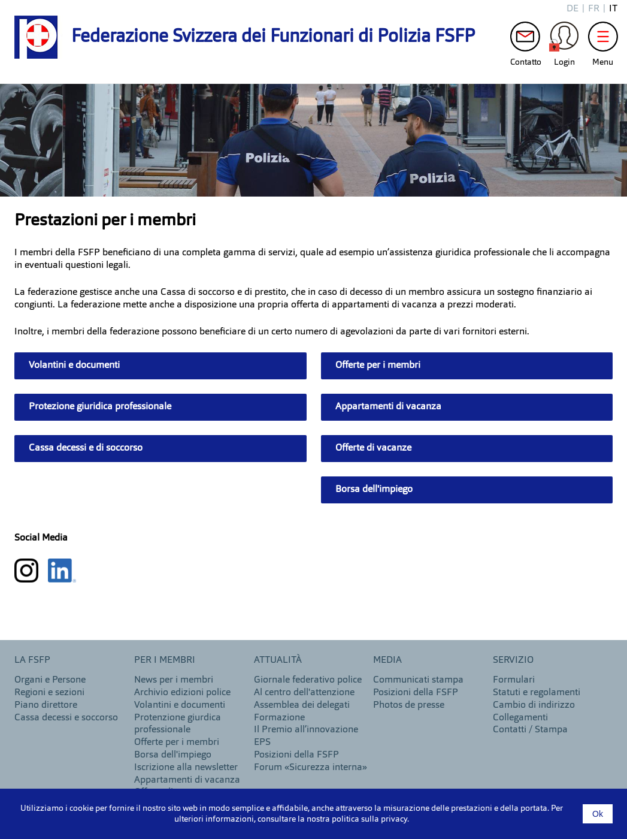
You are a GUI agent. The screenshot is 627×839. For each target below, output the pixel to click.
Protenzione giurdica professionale (177, 724)
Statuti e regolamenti (536, 693)
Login (564, 40)
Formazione (279, 718)
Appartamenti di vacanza (388, 407)
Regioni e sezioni (49, 693)
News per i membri (173, 680)
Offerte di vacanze (373, 448)
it (613, 9)
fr (593, 9)
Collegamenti (520, 718)
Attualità (278, 660)
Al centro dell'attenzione (304, 693)
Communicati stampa (418, 680)
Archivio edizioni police (182, 693)
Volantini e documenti (74, 365)
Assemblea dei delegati (302, 705)
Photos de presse (408, 705)
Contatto (525, 40)
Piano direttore (45, 705)
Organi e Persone (50, 680)
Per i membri (164, 660)
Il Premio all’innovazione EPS (306, 736)
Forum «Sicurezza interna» (310, 767)
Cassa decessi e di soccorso (86, 448)
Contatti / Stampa (530, 730)
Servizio (513, 660)
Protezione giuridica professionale (100, 407)
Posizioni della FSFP (296, 755)
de (572, 9)
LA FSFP (32, 660)
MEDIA (387, 660)
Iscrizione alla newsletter (186, 767)
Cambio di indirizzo (534, 705)
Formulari (514, 680)
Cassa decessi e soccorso (66, 718)
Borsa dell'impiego (374, 489)
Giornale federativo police (308, 680)
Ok (597, 814)
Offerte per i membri (377, 365)
